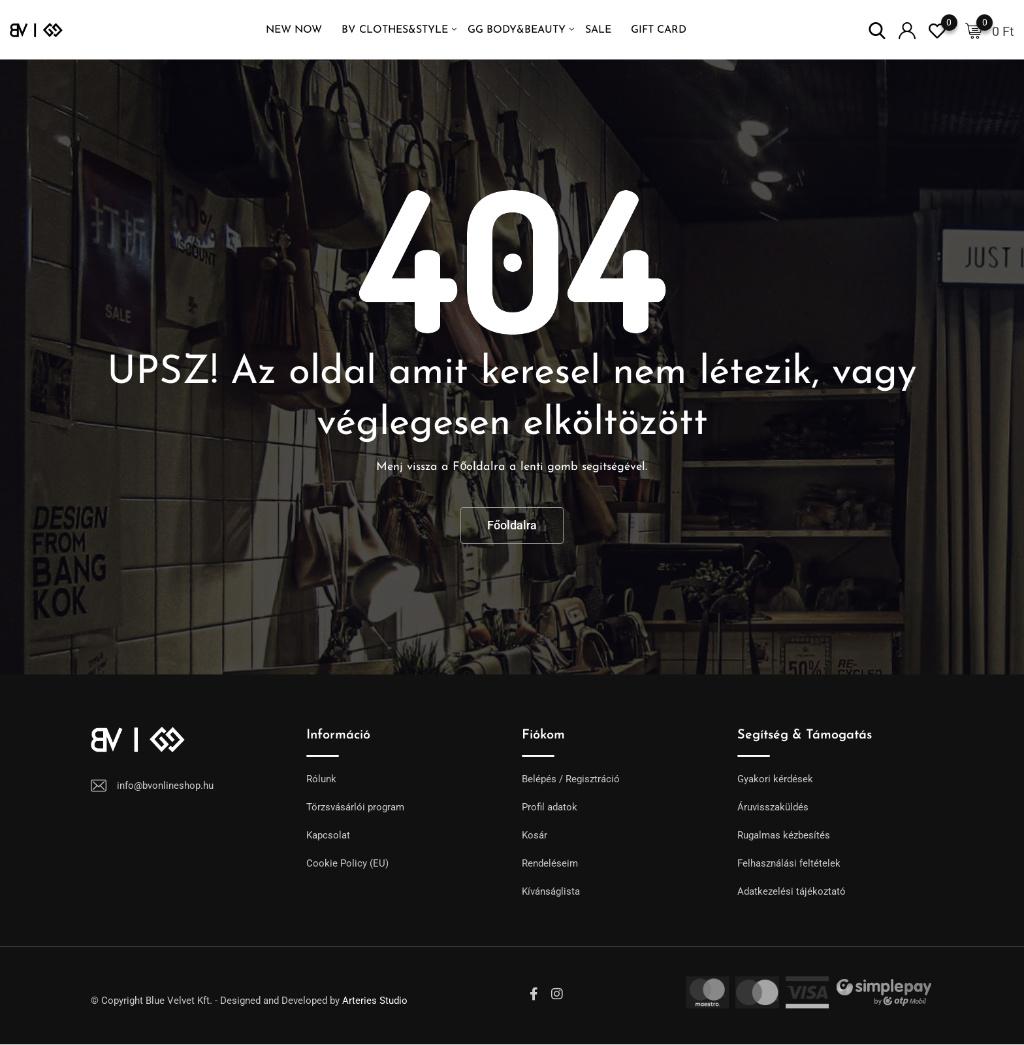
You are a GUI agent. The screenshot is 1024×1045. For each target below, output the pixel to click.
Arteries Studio (375, 1000)
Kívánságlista (551, 891)
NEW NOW (294, 30)
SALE (598, 30)
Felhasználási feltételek (788, 863)
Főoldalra (512, 525)
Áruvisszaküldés (772, 807)
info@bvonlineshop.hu (165, 785)
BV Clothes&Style (395, 30)
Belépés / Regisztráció (571, 779)
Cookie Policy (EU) (347, 863)
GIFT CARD (658, 30)
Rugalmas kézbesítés (783, 835)
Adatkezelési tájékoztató (791, 891)
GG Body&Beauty (517, 30)
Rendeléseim (550, 863)
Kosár (534, 835)
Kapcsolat (328, 835)
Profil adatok (549, 807)
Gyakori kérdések (775, 779)
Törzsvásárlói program (355, 807)
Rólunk (321, 779)
